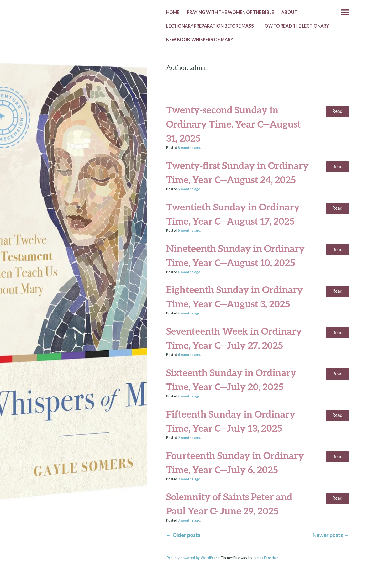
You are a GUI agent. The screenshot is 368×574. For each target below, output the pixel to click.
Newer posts (331, 535)
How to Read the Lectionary (295, 26)
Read (337, 111)
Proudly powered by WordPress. (193, 558)
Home (172, 12)
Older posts (183, 535)
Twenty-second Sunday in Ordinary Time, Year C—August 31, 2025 (233, 124)
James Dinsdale (266, 558)
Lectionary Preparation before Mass (210, 26)
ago (189, 147)
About (289, 12)
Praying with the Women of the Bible (230, 12)
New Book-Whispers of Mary (199, 39)
